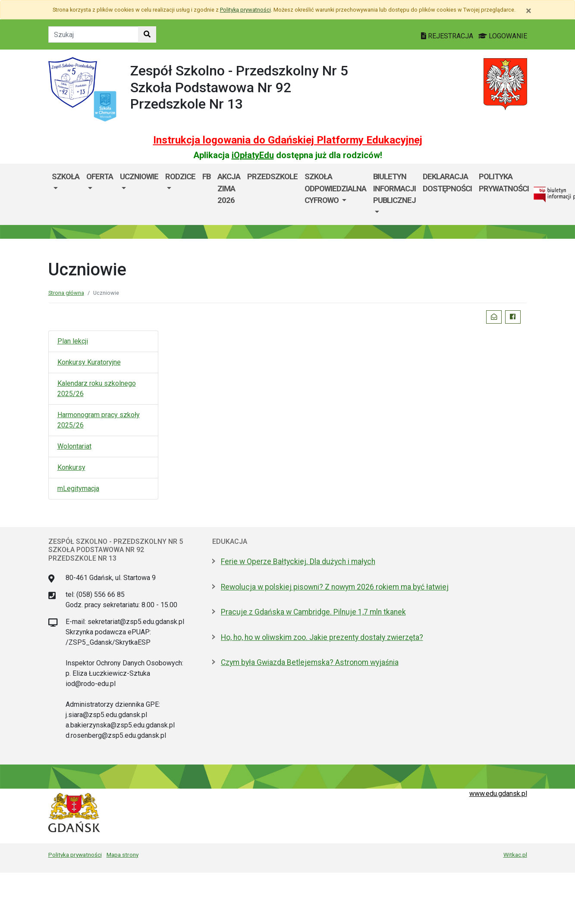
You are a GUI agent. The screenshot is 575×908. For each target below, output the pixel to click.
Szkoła (65, 176)
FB (206, 176)
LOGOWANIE (502, 36)
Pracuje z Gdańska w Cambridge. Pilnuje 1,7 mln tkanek (313, 612)
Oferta (99, 176)
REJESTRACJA (448, 36)
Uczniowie (139, 176)
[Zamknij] (528, 11)
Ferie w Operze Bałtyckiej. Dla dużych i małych (298, 561)
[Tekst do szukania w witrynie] (93, 34)
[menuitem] (65, 194)
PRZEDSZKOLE (272, 176)
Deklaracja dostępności (447, 182)
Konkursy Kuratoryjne (89, 362)
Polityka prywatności (504, 182)
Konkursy (71, 467)
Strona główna (66, 293)
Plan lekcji (72, 341)
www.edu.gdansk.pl (498, 793)
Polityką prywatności (245, 9)
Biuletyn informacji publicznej (394, 188)
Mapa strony (122, 854)
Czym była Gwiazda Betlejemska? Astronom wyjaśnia (310, 662)
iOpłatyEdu (253, 155)
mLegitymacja (78, 488)
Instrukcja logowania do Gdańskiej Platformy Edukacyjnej (287, 140)
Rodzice (180, 176)
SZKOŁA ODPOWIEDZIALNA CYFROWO (335, 188)
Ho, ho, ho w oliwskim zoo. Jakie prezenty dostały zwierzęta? (322, 637)
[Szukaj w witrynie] (147, 34)
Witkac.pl (515, 854)
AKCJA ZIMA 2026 (228, 188)
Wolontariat (74, 446)
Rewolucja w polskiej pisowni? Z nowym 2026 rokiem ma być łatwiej (335, 587)
